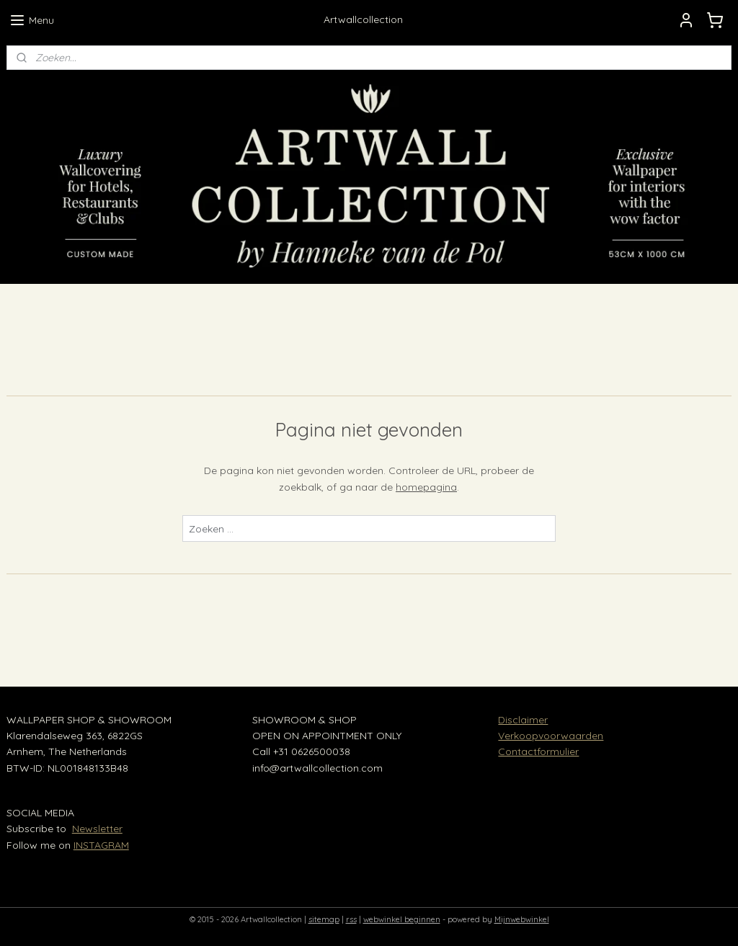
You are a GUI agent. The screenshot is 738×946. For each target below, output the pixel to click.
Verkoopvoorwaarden (550, 735)
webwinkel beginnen (401, 919)
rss (351, 919)
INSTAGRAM (101, 845)
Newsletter (97, 828)
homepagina (426, 487)
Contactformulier (538, 751)
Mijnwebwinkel (521, 919)
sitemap (323, 919)
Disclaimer (523, 719)
